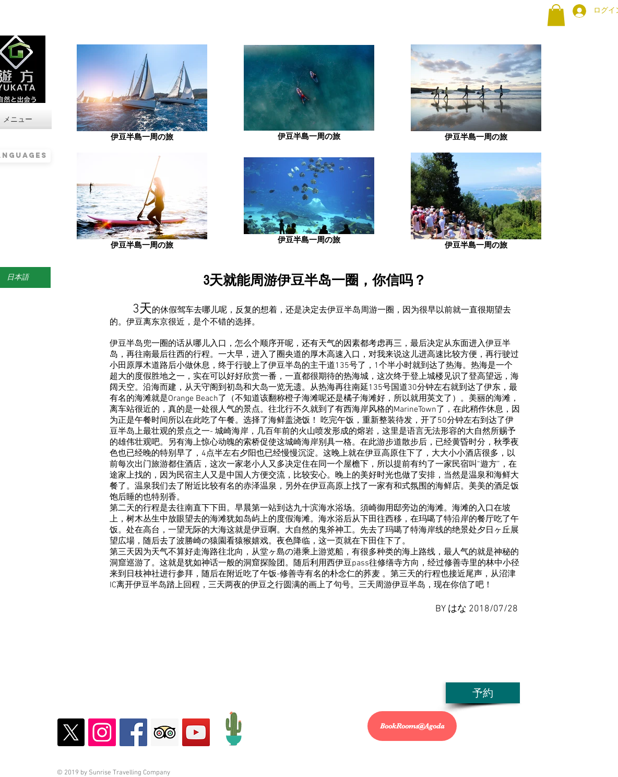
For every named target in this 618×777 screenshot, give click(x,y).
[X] (71, 732)
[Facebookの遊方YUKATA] (133, 732)
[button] (556, 15)
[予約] (483, 692)
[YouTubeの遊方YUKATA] (196, 732)
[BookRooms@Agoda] (412, 726)
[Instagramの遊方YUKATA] (102, 732)
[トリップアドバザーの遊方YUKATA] (165, 732)
